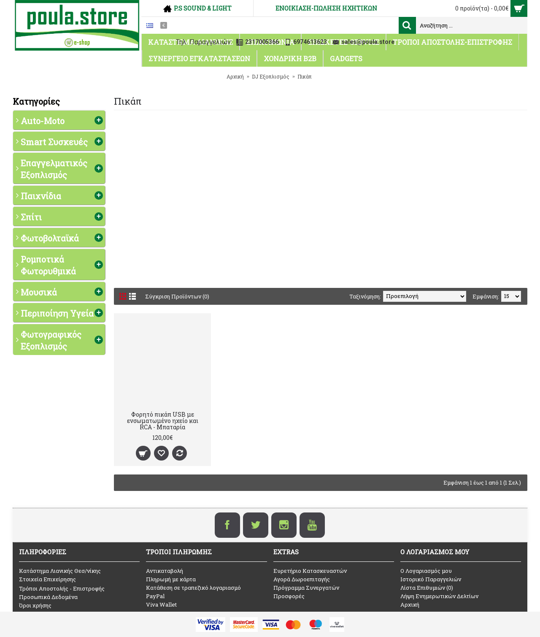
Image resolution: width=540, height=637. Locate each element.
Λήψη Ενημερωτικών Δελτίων (439, 596)
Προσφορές (289, 596)
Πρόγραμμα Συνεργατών (306, 587)
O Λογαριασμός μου (426, 571)
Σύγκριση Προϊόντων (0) (177, 296)
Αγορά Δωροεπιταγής (301, 579)
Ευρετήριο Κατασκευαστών (310, 571)
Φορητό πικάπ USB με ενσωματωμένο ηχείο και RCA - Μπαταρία (162, 420)
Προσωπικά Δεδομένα (48, 597)
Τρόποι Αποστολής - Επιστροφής (62, 588)
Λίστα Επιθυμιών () (426, 587)
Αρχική (409, 604)
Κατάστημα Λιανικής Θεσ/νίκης (60, 571)
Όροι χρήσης (35, 605)
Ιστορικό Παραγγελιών (430, 579)
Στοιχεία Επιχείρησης (47, 579)
